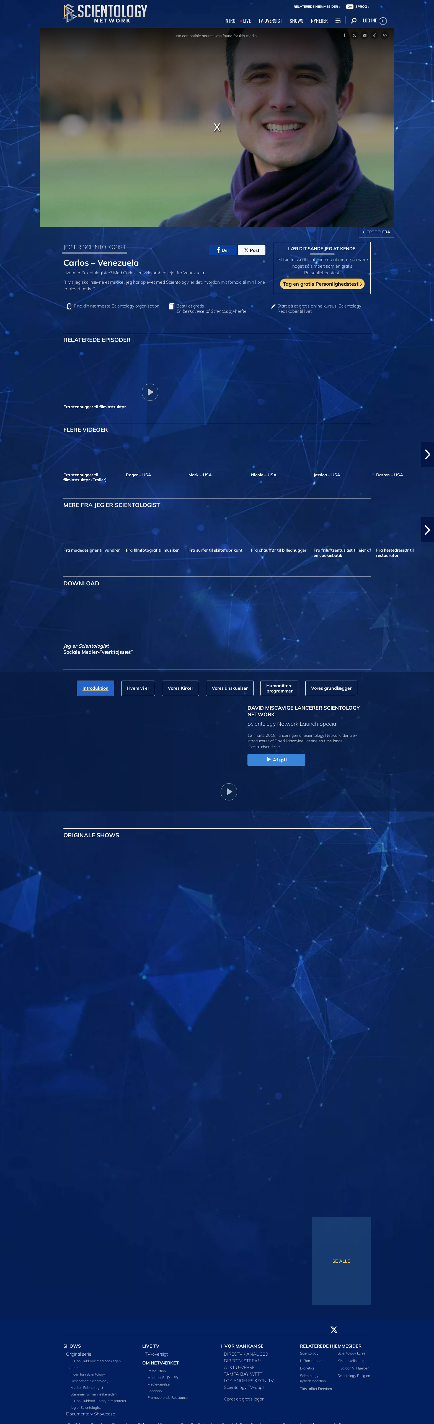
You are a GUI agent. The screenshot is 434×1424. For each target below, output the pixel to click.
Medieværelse (159, 1384)
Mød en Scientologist (87, 1387)
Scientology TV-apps (244, 1387)
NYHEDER (319, 20)
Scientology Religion (354, 1375)
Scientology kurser (352, 1353)
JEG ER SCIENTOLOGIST (94, 246)
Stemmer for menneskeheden (94, 1394)
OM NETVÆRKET (160, 1363)
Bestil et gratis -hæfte (211, 308)
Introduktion (157, 1371)
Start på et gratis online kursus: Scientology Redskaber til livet (319, 308)
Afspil (276, 759)
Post (251, 250)
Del (223, 250)
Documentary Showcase (90, 1414)
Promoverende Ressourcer (168, 1397)
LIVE (246, 20)
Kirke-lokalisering (351, 1360)
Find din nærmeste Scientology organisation (116, 306)
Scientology (309, 1353)
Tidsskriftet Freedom (316, 1388)
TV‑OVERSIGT (270, 20)
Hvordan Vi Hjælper (353, 1368)
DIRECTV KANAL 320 (246, 1354)
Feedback (155, 1391)
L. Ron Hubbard (312, 1360)
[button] (427, 454)
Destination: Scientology (89, 1381)
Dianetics (307, 1368)
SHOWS (296, 20)
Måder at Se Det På (163, 1377)
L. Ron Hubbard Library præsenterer (98, 1401)
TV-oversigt (156, 1354)
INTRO (229, 20)
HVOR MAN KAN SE (242, 1346)
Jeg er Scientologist (86, 1407)
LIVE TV (150, 1346)
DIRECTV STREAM (243, 1360)
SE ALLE (341, 1261)
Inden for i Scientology (88, 1374)
